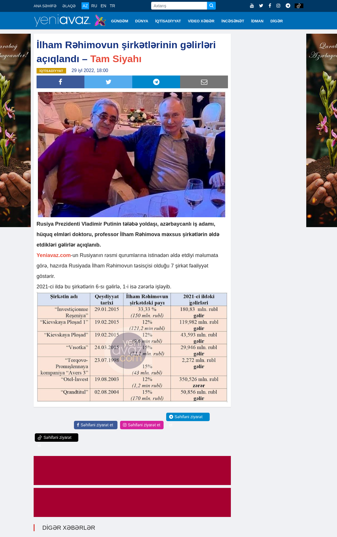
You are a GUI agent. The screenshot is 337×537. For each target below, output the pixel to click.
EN (103, 5)
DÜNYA (141, 21)
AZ (85, 5)
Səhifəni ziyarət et (95, 425)
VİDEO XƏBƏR (201, 21)
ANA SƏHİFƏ (45, 6)
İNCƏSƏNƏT (233, 21)
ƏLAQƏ (69, 6)
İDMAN (257, 21)
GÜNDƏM (119, 21)
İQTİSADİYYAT (168, 21)
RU (94, 5)
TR (112, 5)
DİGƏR (277, 21)
